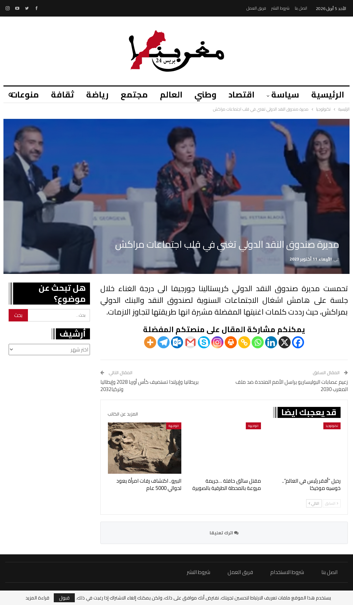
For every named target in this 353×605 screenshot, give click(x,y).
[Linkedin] (271, 342)
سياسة (285, 94)
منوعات (24, 94)
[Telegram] (164, 342)
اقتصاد (241, 94)
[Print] (231, 342)
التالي (314, 503)
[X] (285, 342)
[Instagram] (217, 342)
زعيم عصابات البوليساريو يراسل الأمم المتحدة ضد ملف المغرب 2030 (291, 385)
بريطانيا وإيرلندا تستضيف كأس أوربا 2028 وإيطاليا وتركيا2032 (149, 385)
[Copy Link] (244, 342)
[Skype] (204, 342)
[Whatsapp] (258, 342)
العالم (171, 94)
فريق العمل (256, 8)
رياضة (97, 94)
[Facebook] (298, 342)
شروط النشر (280, 8)
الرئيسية (327, 94)
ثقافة (62, 94)
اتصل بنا (301, 8)
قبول (64, 597)
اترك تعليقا (224, 533)
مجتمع (134, 94)
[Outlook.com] (177, 342)
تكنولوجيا (332, 426)
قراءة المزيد (37, 597)
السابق (331, 503)
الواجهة (253, 426)
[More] (150, 342)
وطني (205, 94)
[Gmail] (190, 342)
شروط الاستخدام (287, 572)
